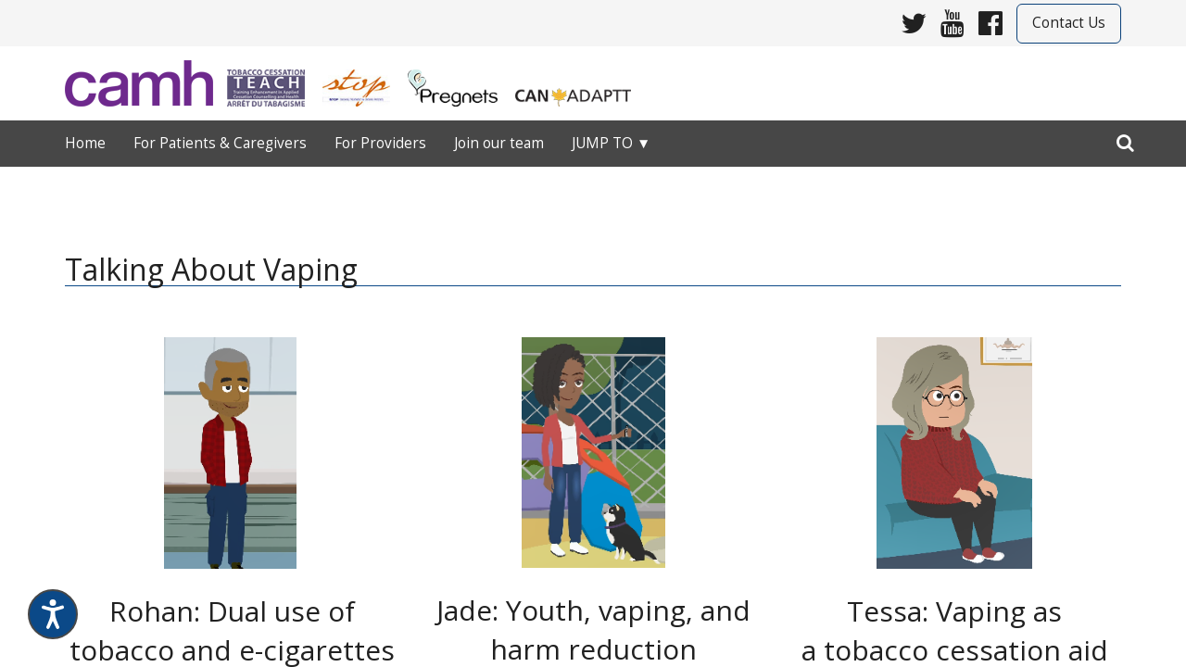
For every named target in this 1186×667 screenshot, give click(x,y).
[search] (1125, 138)
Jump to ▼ (611, 143)
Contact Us (1068, 22)
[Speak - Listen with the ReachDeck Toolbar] (53, 614)
